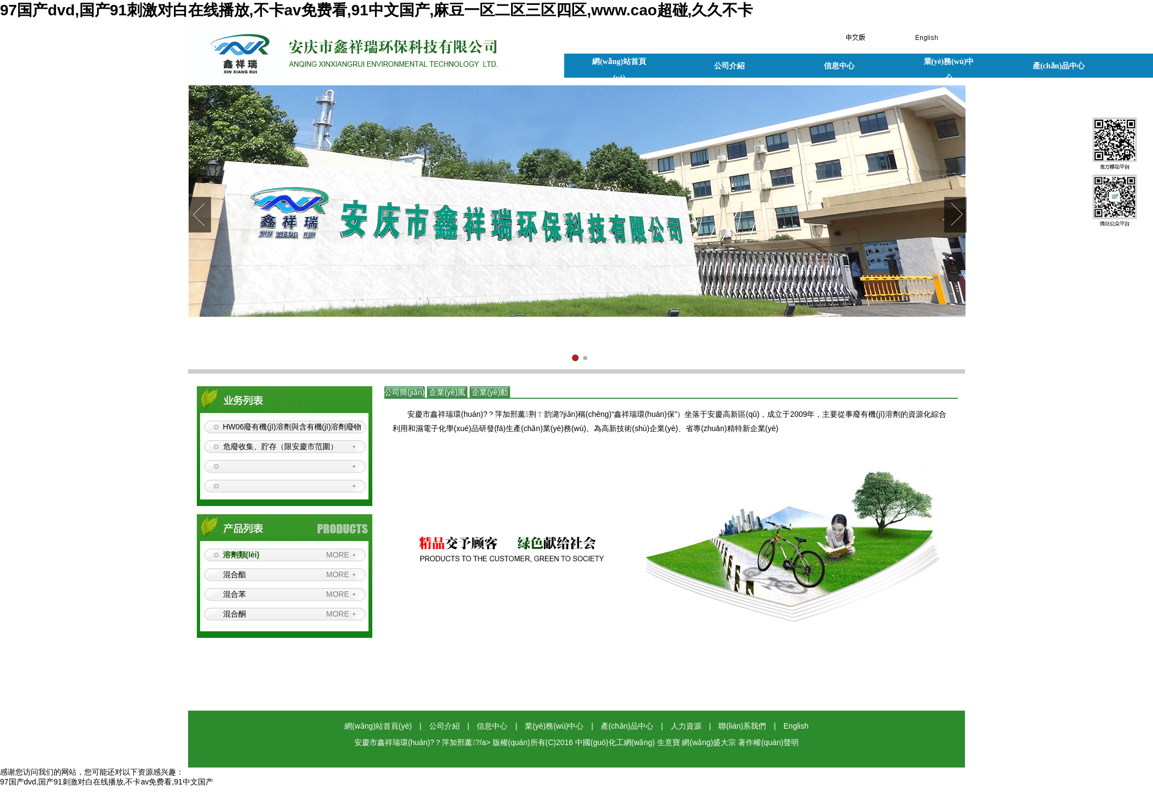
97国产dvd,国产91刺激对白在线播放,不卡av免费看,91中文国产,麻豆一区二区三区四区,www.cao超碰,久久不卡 (376, 10)
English (796, 726)
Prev (200, 214)
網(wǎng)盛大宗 (709, 742)
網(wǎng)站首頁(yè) (619, 63)
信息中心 (839, 66)
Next (955, 214)
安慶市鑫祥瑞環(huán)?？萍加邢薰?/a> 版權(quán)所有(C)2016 (464, 742)
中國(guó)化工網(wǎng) (615, 742)
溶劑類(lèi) (241, 554)
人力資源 (686, 726)
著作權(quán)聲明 (768, 742)
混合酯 (234, 574)
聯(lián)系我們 (742, 726)
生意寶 (668, 742)
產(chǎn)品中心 (1059, 66)
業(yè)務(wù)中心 (949, 63)
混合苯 (234, 594)
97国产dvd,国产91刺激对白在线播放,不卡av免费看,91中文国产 (106, 781)
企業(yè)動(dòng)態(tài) (490, 404)
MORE (337, 554)
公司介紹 (729, 66)
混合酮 (234, 613)
